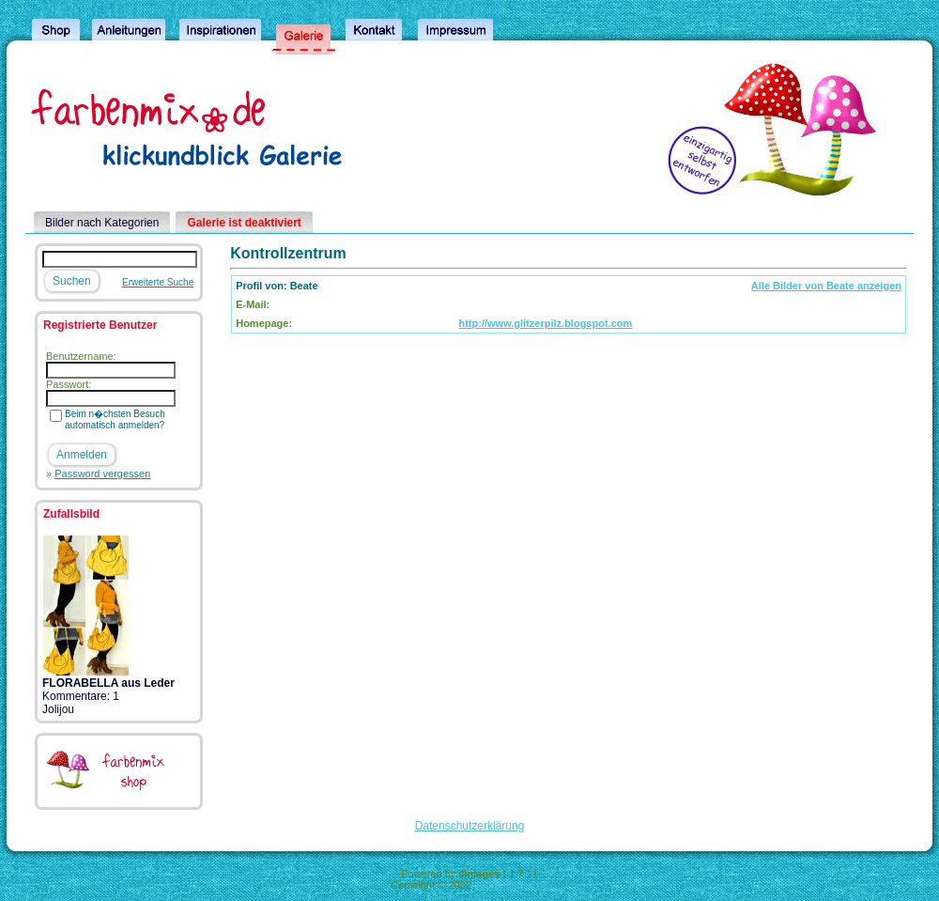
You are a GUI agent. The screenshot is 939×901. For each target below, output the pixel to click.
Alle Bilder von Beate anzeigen (826, 285)
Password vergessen (102, 473)
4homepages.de (511, 885)
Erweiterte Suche (157, 282)
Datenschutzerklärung (470, 825)
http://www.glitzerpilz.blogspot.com (546, 323)
